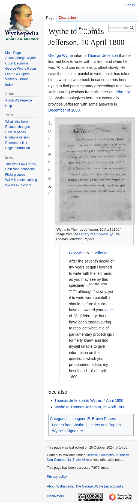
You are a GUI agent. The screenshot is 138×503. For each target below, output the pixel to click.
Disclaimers (55, 496)
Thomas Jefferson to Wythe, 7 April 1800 (88, 400)
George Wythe (60, 55)
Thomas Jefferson (103, 55)
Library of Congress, (94, 234)
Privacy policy (57, 477)
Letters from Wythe (68, 425)
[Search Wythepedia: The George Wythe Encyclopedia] (122, 28)
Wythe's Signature (67, 431)
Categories (59, 418)
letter (108, 310)
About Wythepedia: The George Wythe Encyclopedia (85, 486)
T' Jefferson (99, 253)
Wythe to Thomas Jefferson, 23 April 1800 (89, 407)
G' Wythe (77, 253)
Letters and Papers (104, 425)
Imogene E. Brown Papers (93, 418)
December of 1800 (64, 110)
